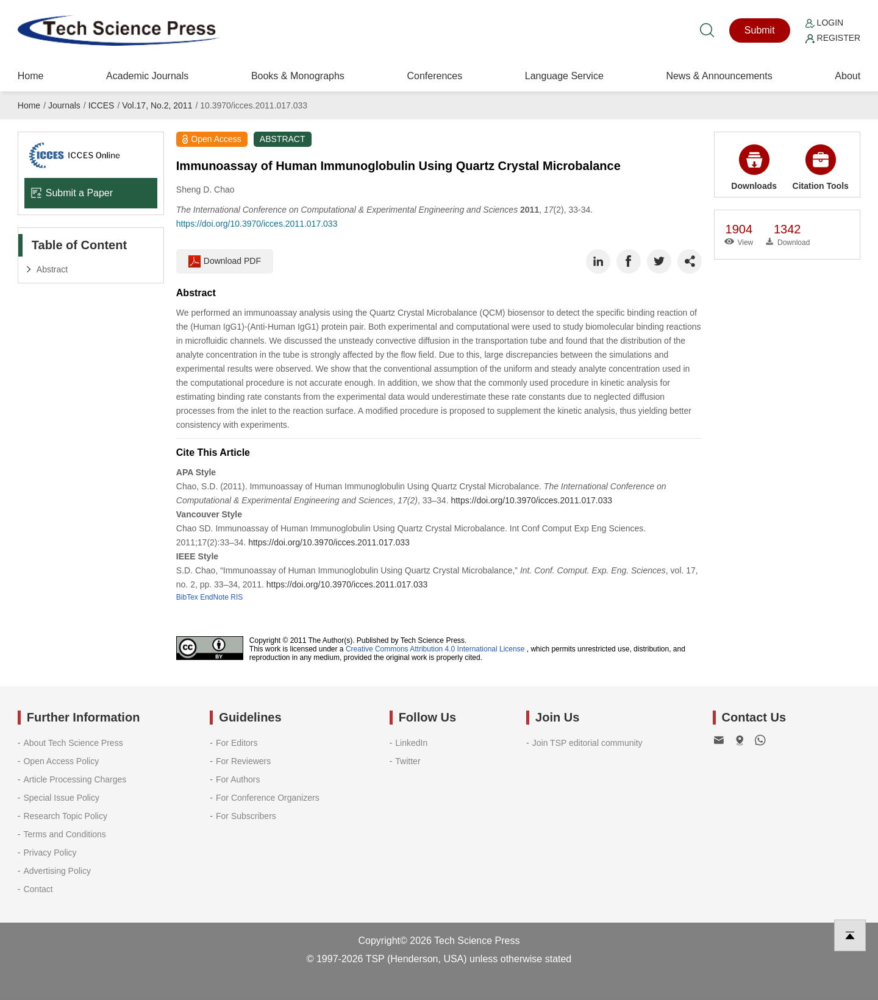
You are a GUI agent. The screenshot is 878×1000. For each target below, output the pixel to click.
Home (31, 76)
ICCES (101, 105)
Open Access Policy (61, 761)
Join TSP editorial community (587, 743)
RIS (236, 597)
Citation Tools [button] (821, 167)
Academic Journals (147, 76)
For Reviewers (243, 761)
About (847, 76)
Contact (37, 889)
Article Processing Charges (74, 779)
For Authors (238, 779)
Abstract (52, 269)
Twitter (407, 761)
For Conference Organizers (267, 798)
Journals (64, 105)
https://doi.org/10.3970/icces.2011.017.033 (257, 224)
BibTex (187, 597)
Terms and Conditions (64, 834)
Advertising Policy (57, 871)
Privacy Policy (49, 852)
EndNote (214, 597)
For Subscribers (246, 816)
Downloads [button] (754, 167)
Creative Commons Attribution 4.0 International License (435, 649)
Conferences (434, 76)
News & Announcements (719, 76)
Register (832, 38)
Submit (759, 30)
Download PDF (224, 261)
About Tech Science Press (73, 743)
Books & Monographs (297, 76)
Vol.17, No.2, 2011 (157, 105)
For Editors (236, 743)
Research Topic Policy (65, 816)
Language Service (564, 76)
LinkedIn (411, 743)
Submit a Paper (71, 193)
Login (824, 22)
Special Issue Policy (61, 798)
